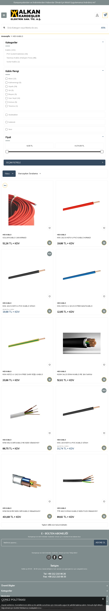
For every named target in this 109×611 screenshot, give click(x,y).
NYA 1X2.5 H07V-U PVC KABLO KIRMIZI (74, 237)
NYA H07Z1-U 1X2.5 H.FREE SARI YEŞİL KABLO (23, 374)
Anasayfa (5, 36)
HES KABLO (7, 235)
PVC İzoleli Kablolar (17, 54)
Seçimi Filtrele (54, 162)
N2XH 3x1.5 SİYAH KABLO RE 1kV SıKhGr (74, 374)
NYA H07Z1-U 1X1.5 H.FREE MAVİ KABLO (74, 306)
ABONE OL (100, 542)
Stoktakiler (11, 115)
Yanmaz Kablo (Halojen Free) (21, 58)
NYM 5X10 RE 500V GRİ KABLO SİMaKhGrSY (21, 511)
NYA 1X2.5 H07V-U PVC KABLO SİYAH (19, 306)
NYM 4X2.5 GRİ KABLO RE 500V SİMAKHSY (21, 443)
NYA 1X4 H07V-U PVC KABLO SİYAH (72, 443)
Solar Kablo (13, 62)
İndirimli (10, 122)
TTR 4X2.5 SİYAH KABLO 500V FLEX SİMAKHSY (77, 511)
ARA (103, 28)
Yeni (8, 129)
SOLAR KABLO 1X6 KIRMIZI (14, 237)
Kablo (10, 50)
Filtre (9, 173)
